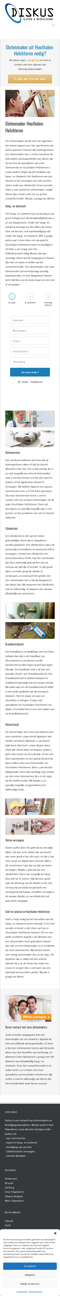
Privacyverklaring (35, 1291)
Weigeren (30, 1275)
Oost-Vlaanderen (14, 1191)
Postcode (18, 320)
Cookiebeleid (21, 1291)
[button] (55, 1233)
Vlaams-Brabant (14, 1196)
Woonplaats (20, 331)
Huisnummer (21, 351)
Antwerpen (11, 1178)
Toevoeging (19, 361)
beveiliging (12, 1147)
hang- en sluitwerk (27, 1142)
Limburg (9, 1187)
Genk (8, 1225)
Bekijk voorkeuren (30, 1283)
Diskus (8, 1120)
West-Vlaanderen (14, 1200)
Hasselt (9, 1220)
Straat (17, 341)
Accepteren (30, 1266)
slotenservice (18, 1138)
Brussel (9, 1183)
